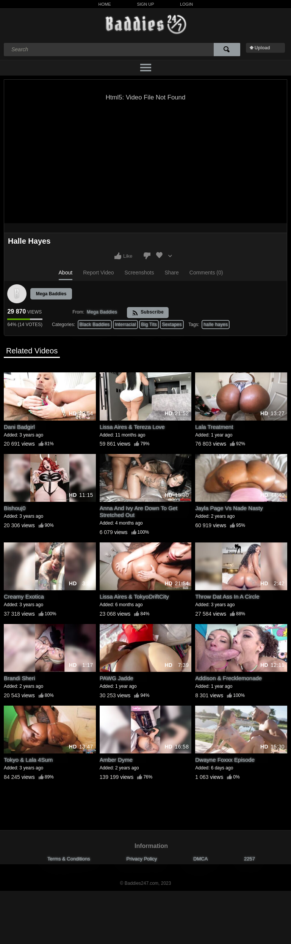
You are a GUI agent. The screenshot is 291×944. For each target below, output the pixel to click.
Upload (262, 47)
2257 (249, 859)
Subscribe (148, 312)
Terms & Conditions (68, 859)
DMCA (200, 859)
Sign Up (145, 4)
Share (171, 272)
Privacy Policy (141, 859)
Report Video (98, 272)
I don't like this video (147, 255)
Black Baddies (95, 324)
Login (186, 4)
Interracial (125, 324)
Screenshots (139, 272)
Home (105, 4)
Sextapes (171, 324)
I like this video (117, 255)
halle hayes (215, 324)
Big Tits (149, 324)
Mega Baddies (51, 293)
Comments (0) (206, 272)
